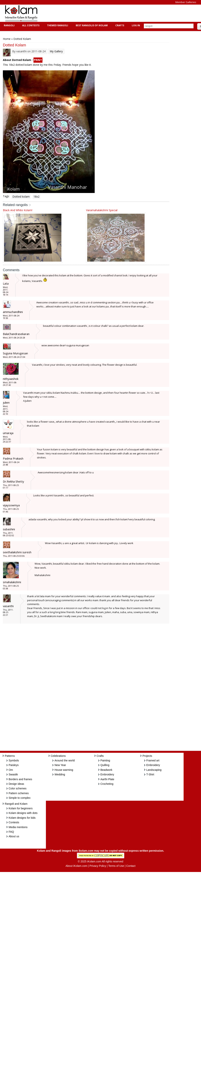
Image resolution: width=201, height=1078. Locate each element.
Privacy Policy (98, 865)
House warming (64, 769)
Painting (105, 760)
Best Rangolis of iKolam (91, 25)
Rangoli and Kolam (16, 803)
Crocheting (106, 783)
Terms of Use (116, 865)
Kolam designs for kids (22, 817)
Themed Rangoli (57, 25)
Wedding (60, 774)
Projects (147, 755)
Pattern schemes (19, 793)
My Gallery (56, 51)
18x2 (36, 196)
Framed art (152, 760)
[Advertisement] (111, 13)
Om (11, 769)
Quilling (104, 765)
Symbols (14, 760)
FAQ (11, 831)
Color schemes (17, 788)
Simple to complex (19, 797)
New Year (60, 765)
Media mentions (18, 827)
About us (14, 836)
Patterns (10, 755)
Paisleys (14, 765)
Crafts (119, 25)
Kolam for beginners (21, 808)
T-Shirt (150, 774)
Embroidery (107, 774)
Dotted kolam (21, 196)
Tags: (6, 196)
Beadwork (106, 769)
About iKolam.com (76, 865)
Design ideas (16, 783)
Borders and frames (20, 779)
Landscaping (153, 769)
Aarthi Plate (107, 779)
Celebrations (58, 755)
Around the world (65, 760)
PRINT (38, 60)
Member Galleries (185, 2)
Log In (136, 25)
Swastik (13, 774)
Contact (130, 865)
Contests (14, 822)
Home (7, 39)
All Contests (30, 25)
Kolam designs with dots (23, 812)
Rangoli (8, 25)
